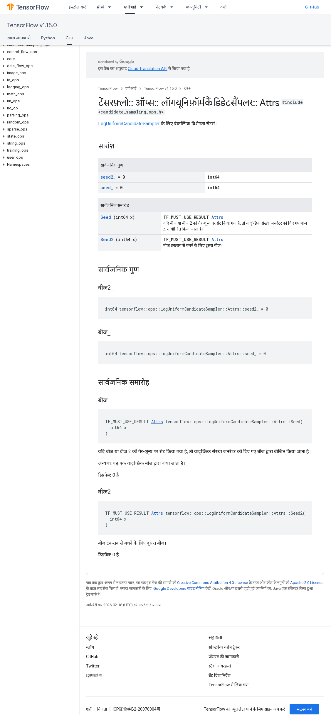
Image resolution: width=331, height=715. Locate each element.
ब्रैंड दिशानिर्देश (220, 675)
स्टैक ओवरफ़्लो (220, 666)
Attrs (217, 217)
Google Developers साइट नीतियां (178, 588)
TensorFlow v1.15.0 (32, 25)
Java (88, 37)
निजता (102, 709)
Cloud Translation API (147, 68)
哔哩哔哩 (94, 675)
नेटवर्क (161, 7)
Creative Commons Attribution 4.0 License (212, 582)
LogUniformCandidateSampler (129, 123)
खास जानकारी (19, 37)
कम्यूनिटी (193, 7)
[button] (38, 44)
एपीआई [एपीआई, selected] (130, 7)
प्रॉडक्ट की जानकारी (224, 656)
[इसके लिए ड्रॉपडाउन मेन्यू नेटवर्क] (174, 7)
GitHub (312, 7)
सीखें (100, 7)
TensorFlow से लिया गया (229, 684)
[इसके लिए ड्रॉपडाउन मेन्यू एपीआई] (143, 7)
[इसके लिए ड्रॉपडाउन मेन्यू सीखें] (111, 7)
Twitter (93, 666)
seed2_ (107, 177)
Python (48, 37)
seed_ (106, 187)
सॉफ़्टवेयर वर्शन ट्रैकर (224, 647)
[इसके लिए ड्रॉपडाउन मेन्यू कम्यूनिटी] (208, 7)
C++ (187, 88)
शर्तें (88, 709)
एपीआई (131, 88)
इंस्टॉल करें (77, 7)
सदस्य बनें (304, 709)
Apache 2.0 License (306, 582)
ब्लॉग (90, 647)
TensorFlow (108, 88)
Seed (105, 217)
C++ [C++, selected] (69, 37)
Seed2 (106, 239)
